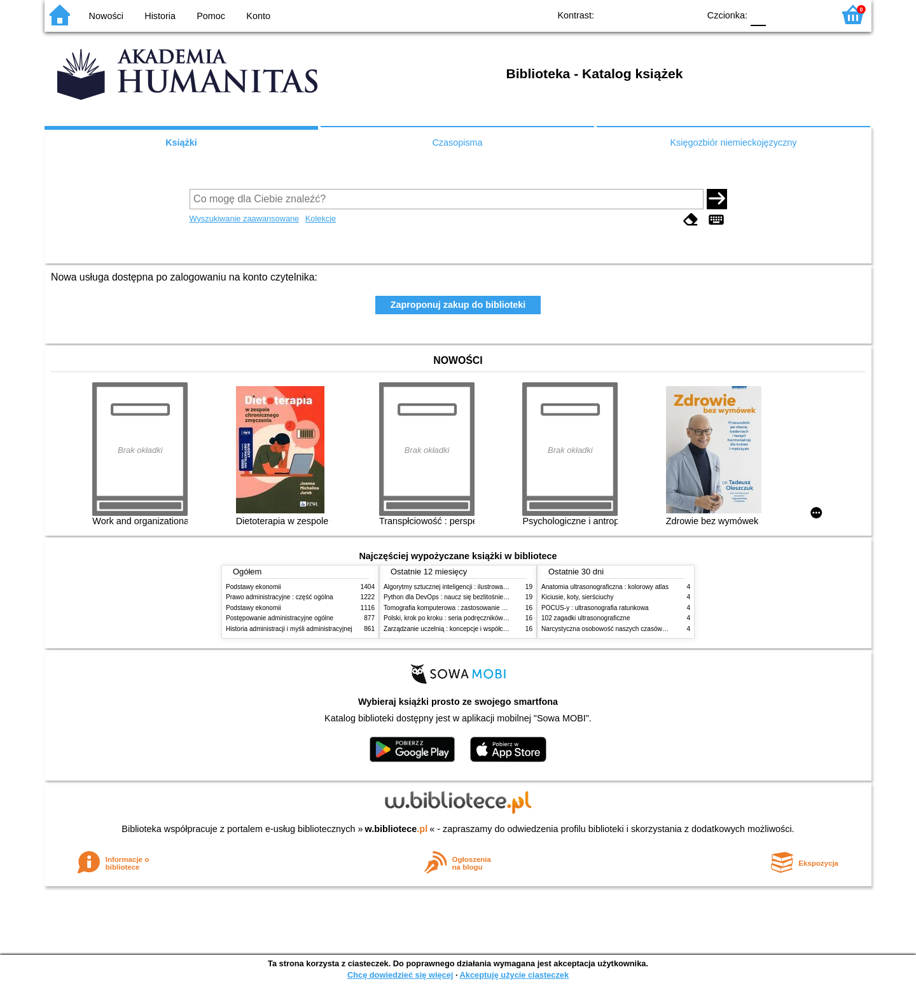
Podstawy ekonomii (253, 586)
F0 (758, 14)
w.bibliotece (396, 829)
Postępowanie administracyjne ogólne (279, 618)
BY (685, 14)
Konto (258, 16)
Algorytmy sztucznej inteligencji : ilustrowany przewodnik (464, 586)
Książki (181, 142)
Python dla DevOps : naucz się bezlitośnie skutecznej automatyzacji (480, 597)
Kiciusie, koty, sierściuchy (577, 597)
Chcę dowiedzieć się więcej (400, 975)
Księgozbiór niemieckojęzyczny (733, 142)
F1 (780, 14)
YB (660, 14)
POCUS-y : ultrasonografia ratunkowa (595, 607)
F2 (809, 14)
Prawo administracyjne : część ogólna (279, 597)
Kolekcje (320, 218)
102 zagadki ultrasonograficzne (585, 618)
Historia (160, 16)
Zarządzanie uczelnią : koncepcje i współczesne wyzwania (467, 628)
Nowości (106, 16)
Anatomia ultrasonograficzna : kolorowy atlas (605, 586)
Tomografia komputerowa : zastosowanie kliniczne (455, 607)
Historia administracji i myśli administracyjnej (289, 628)
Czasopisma (457, 142)
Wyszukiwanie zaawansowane (245, 218)
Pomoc (211, 16)
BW (634, 14)
